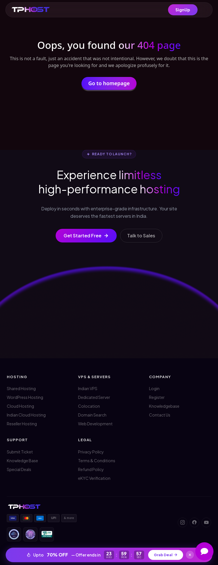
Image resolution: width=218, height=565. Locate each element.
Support (17, 440)
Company (160, 376)
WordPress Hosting (25, 397)
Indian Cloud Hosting (26, 414)
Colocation (89, 406)
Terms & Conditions (96, 460)
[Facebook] (194, 522)
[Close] (190, 555)
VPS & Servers (94, 376)
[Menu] (204, 10)
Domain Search (92, 414)
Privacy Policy (91, 451)
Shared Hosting (21, 388)
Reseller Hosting (22, 423)
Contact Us (159, 414)
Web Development (95, 423)
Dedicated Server (94, 397)
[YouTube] (206, 522)
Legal (85, 440)
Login (154, 388)
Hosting (17, 376)
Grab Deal (166, 555)
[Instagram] (182, 522)
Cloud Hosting (20, 406)
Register (157, 397)
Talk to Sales (141, 235)
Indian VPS (87, 388)
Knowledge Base (22, 460)
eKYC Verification (94, 478)
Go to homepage (109, 84)
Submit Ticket (20, 451)
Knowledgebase (164, 406)
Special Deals (19, 469)
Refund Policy (91, 469)
